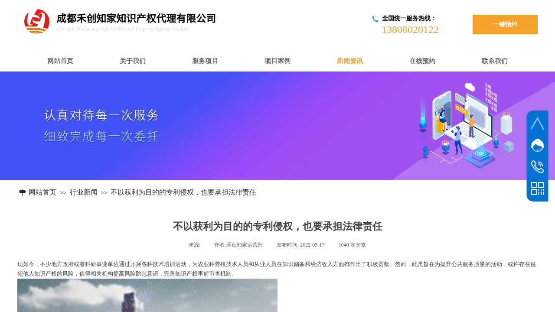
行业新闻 (84, 192)
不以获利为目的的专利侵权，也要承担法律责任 (183, 192)
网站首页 (42, 192)
